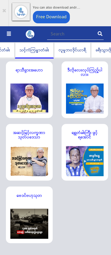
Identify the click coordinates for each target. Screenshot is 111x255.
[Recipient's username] (75, 34)
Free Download (51, 17)
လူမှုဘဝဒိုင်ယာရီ (72, 50)
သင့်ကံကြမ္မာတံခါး (34, 50)
